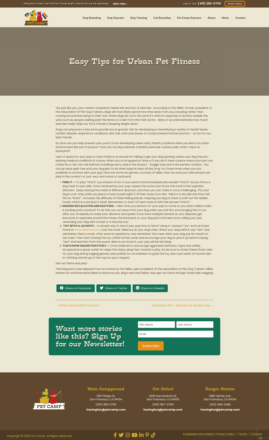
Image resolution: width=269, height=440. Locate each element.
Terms (242, 434)
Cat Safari (163, 389)
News (225, 17)
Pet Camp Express (189, 17)
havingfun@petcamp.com (106, 410)
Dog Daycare (115, 17)
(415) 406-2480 (220, 404)
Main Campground (105, 389)
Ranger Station (220, 389)
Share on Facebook (78, 288)
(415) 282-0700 (209, 4)
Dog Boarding (92, 17)
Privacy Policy (225, 434)
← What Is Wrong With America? (78, 305)
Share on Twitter (116, 288)
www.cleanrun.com (87, 230)
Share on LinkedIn (152, 288)
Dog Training (138, 17)
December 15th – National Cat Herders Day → (182, 305)
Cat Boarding (162, 17)
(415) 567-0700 (163, 404)
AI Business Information (198, 434)
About (211, 17)
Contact (240, 17)
